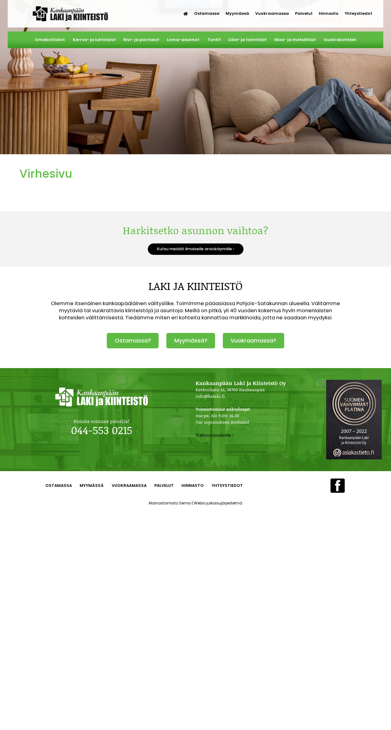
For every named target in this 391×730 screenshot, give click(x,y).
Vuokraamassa (272, 13)
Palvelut (304, 13)
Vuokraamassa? (253, 340)
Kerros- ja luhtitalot (94, 40)
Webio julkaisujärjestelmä (218, 503)
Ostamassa (206, 13)
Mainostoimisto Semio (170, 503)
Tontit (214, 40)
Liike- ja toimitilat (247, 40)
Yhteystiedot (358, 13)
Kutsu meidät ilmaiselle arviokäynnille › (195, 248)
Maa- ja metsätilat (295, 40)
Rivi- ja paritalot (141, 40)
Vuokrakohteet (340, 40)
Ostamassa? (133, 340)
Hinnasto (329, 13)
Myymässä (237, 13)
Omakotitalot (50, 40)
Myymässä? (190, 340)
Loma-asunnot (183, 40)
